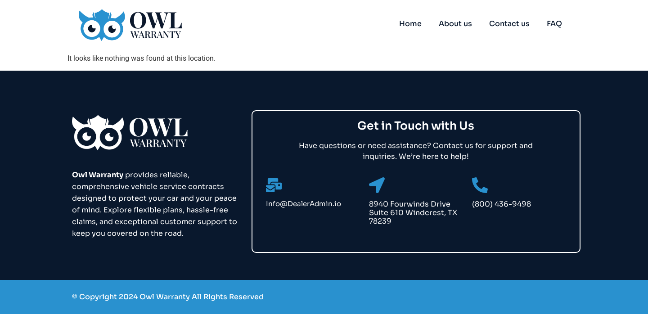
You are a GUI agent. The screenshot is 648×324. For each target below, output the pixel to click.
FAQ (554, 23)
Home (410, 23)
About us (455, 23)
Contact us (509, 23)
